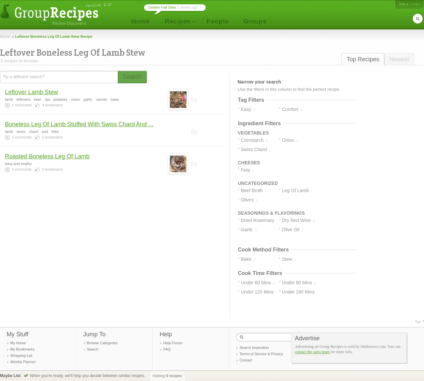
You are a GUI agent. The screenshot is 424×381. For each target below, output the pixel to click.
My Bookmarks (22, 349)
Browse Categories (102, 343)
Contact (245, 360)
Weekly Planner (23, 362)
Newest (399, 59)
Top (418, 322)
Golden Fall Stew (162, 7)
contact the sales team (312, 352)
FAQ (167, 349)
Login (415, 4)
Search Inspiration (254, 348)
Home (5, 36)
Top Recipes (362, 59)
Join (402, 4)
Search (92, 349)
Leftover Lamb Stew (31, 92)
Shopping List (21, 355)
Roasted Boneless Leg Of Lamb (47, 156)
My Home (18, 343)
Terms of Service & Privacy (261, 354)
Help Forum (172, 343)
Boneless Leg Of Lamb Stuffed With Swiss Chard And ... (79, 124)
